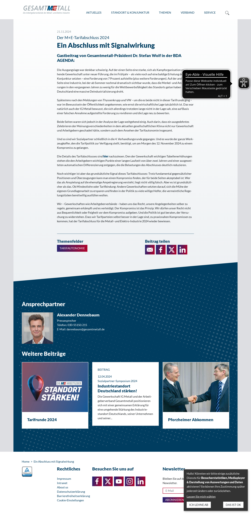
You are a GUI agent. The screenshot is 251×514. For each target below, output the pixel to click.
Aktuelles (93, 12)
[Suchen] (224, 12)
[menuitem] (93, 12)
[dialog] (216, 490)
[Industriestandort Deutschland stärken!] (125, 393)
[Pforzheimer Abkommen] (196, 395)
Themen (165, 12)
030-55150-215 (77, 325)
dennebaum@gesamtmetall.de (86, 329)
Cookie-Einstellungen (70, 500)
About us (62, 487)
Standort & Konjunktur (130, 12)
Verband (187, 12)
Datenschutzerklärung (71, 491)
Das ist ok (233, 504)
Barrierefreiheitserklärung (73, 496)
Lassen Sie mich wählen (201, 496)
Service (210, 12)
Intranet (62, 483)
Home (25, 461)
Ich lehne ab (198, 504)
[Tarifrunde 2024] (55, 395)
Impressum (64, 478)
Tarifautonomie (72, 248)
